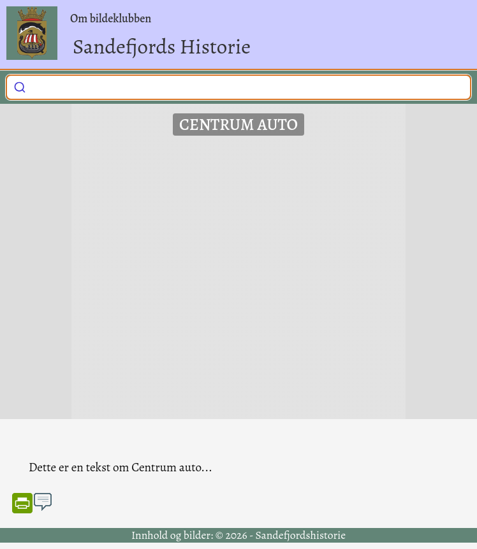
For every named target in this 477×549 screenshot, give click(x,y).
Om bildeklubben (110, 18)
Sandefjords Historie (162, 46)
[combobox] (238, 87)
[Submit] (20, 85)
